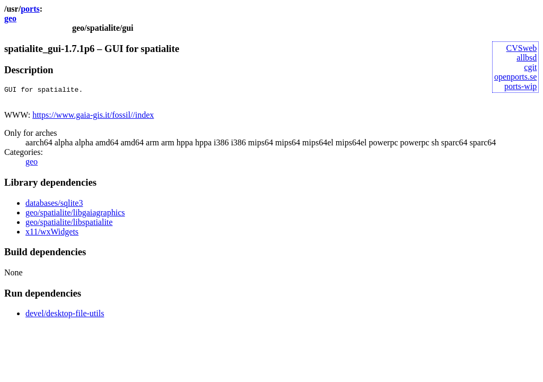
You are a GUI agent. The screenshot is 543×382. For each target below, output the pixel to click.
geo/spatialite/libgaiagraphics (75, 215)
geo (10, 18)
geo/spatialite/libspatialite (68, 225)
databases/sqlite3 (54, 206)
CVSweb (521, 48)
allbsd (526, 57)
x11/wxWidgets (51, 234)
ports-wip (520, 86)
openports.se (515, 76)
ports (30, 8)
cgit (530, 67)
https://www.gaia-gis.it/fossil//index (93, 118)
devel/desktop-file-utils (64, 316)
